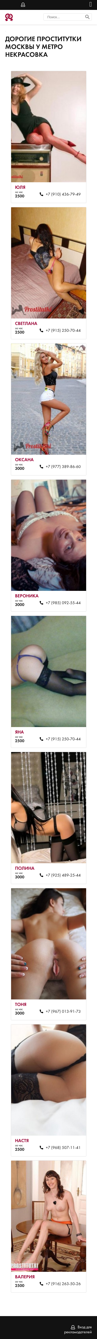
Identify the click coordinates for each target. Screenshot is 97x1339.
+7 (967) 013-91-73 (63, 1012)
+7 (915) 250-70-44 (63, 331)
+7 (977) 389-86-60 (63, 467)
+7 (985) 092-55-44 (63, 603)
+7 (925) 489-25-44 (63, 875)
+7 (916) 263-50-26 (63, 1284)
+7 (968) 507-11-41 (63, 1148)
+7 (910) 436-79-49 (63, 194)
